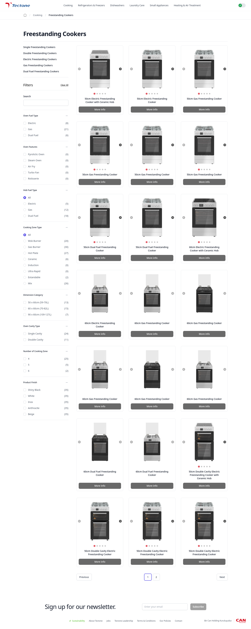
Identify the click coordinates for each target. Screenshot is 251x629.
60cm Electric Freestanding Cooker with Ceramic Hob (204, 249)
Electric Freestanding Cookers (40, 59)
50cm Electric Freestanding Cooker (152, 100)
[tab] (94, 94)
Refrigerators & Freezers (91, 5)
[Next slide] (120, 69)
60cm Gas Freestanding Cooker (152, 323)
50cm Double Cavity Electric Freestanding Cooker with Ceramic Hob (204, 475)
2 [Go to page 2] (156, 577)
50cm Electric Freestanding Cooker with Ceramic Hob (100, 100)
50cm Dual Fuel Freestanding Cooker (100, 249)
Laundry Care (137, 5)
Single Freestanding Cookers (39, 47)
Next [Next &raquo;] (222, 577)
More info (99, 109)
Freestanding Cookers (61, 15)
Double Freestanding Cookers (40, 53)
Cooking (68, 5)
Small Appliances (159, 5)
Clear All (64, 85)
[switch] (242, 5)
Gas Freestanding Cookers (38, 65)
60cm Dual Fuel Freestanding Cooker (100, 473)
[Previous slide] (79, 69)
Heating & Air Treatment (187, 5)
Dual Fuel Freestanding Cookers (41, 71)
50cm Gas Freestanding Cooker (204, 98)
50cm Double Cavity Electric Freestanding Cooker (99, 552)
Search (27, 96)
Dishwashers (117, 5)
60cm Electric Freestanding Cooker (100, 324)
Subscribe (198, 606)
